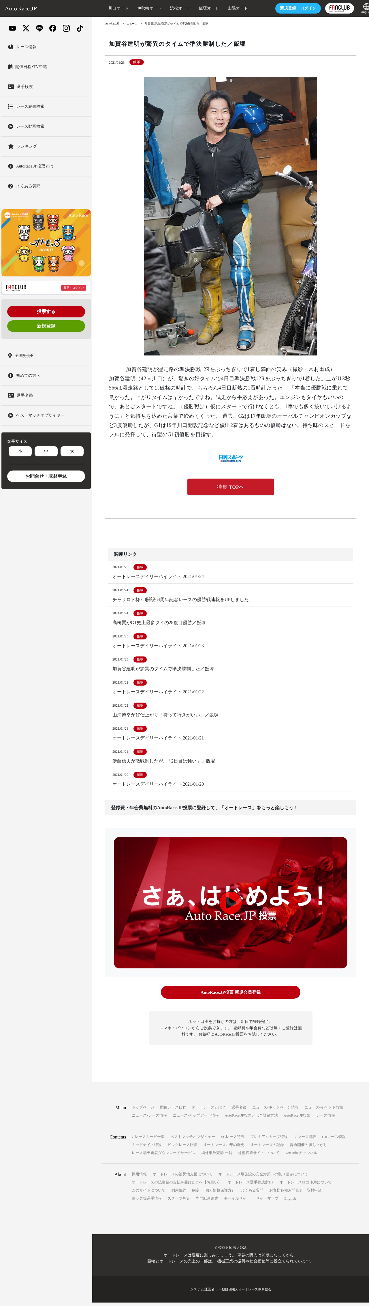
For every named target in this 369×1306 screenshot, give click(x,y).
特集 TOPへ (230, 487)
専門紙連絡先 (207, 1202)
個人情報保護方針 (220, 1194)
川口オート (108, 8)
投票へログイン (74, 287)
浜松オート (170, 8)
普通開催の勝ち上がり (308, 1148)
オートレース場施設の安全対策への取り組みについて (263, 1177)
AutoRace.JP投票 (297, 1119)
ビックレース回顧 (182, 1148)
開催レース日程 (173, 1111)
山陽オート (227, 8)
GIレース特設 (304, 1140)
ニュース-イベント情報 (323, 1111)
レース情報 (325, 1119)
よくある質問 (252, 1194)
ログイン (288, 8)
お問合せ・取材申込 (46, 476)
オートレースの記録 (267, 1148)
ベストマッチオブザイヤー (192, 1140)
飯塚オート (199, 8)
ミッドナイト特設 (147, 1148)
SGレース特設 (233, 1140)
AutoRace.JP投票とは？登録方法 (251, 1119)
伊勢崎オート (139, 8)
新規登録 (46, 325)
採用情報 (139, 1177)
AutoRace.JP (112, 23)
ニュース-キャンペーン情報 (275, 1111)
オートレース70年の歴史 (223, 1148)
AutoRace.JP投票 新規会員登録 (230, 996)
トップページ (143, 1111)
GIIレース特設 (334, 1140)
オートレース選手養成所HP (250, 1185)
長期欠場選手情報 (147, 1202)
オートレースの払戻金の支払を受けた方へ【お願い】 (177, 1185)
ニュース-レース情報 (149, 1119)
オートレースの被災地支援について (182, 1177)
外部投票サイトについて (258, 1156)
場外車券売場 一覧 (216, 1156)
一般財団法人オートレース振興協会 (245, 1293)
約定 (195, 1194)
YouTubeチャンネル (301, 1156)
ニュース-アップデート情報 (196, 1119)
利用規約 (178, 1194)
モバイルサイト (237, 1202)
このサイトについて (148, 1194)
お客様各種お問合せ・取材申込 (295, 1194)
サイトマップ (267, 1202)
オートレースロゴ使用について (305, 1185)
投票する (46, 311)
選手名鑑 (238, 1111)
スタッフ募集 (178, 1202)
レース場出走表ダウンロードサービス (163, 1156)
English (290, 1202)
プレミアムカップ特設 (269, 1140)
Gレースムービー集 (148, 1140)
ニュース (133, 23)
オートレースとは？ (209, 1111)
